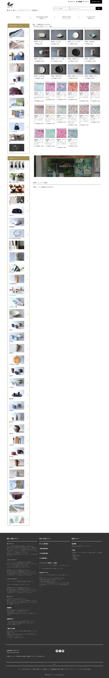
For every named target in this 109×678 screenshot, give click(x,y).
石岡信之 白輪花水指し (90, 58)
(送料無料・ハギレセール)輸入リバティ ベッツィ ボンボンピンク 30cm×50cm (61, 117)
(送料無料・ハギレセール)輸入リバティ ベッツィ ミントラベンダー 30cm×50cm (73, 141)
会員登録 (80, 1)
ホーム (20, 669)
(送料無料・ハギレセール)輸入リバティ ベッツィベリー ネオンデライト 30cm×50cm (39, 118)
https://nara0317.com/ (13, 652)
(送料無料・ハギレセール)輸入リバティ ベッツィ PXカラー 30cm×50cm (95, 117)
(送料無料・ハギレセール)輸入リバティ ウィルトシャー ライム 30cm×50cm (50, 141)
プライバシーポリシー (69, 669)
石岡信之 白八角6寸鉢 (39, 76)
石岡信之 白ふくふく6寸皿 (74, 41)
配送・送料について (38, 669)
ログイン (87, 1)
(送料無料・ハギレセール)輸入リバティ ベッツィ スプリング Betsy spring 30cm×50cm (39, 95)
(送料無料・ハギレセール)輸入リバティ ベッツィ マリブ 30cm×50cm (50, 95)
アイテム (96, 2)
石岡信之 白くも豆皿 (55, 41)
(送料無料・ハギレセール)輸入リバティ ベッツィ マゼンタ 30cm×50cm (39, 141)
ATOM (88, 669)
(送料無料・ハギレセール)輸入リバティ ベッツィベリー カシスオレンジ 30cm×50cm (84, 95)
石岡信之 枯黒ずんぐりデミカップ (75, 76)
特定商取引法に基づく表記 (57, 669)
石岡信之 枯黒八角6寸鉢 (56, 76)
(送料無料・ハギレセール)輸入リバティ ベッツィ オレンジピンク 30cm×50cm (73, 95)
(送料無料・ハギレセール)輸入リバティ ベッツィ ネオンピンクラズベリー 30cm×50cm (61, 142)
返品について (47, 669)
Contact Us (91, 17)
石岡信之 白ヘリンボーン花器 (57, 58)
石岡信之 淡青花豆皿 (89, 41)
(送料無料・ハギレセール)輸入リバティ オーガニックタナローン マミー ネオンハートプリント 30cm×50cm (84, 119)
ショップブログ (79, 669)
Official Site (66, 17)
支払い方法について (27, 669)
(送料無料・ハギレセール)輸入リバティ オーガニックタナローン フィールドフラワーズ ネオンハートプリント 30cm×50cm (73, 119)
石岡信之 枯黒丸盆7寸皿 (73, 58)
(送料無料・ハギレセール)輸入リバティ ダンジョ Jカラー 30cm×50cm (61, 95)
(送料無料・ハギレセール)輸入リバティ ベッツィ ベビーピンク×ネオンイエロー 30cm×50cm (50, 118)
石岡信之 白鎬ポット (39, 58)
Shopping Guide (42, 17)
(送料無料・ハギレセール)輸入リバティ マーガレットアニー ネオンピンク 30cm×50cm (95, 95)
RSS (85, 669)
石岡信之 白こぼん (38, 41)
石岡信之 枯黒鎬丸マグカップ (91, 76)
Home (18, 17)
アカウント (72, 1)
